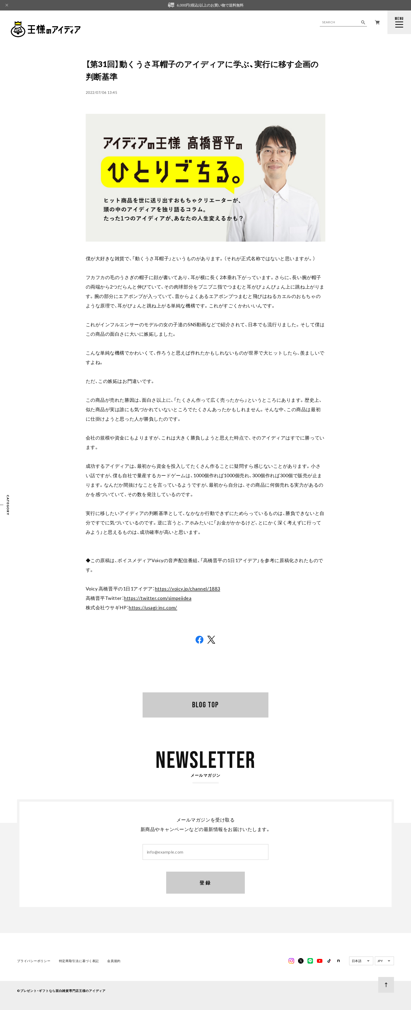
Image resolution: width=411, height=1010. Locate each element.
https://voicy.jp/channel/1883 (187, 588)
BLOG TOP (205, 705)
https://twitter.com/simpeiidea (157, 598)
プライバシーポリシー (34, 961)
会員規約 (114, 961)
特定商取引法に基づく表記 (79, 961)
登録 (205, 883)
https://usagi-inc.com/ (153, 607)
